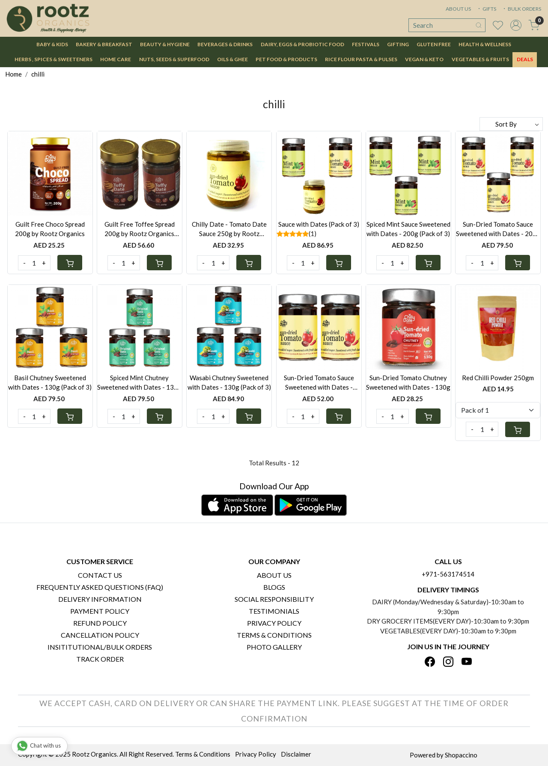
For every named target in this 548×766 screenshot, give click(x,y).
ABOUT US (458, 9)
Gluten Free (434, 44)
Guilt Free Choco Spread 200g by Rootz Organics (50, 229)
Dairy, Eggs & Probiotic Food (302, 44)
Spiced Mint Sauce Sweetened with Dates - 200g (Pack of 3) (408, 229)
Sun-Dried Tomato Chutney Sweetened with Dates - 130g (408, 382)
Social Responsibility (274, 599)
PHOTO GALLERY (274, 647)
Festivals (365, 44)
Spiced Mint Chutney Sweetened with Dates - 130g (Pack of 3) (139, 383)
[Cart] (69, 262)
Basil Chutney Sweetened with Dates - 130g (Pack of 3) (50, 382)
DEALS (525, 59)
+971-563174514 (448, 574)
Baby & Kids (52, 44)
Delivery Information (100, 599)
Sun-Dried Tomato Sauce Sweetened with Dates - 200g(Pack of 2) (319, 383)
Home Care (115, 59)
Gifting (398, 44)
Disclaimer (296, 754)
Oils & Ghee (232, 59)
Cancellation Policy (100, 635)
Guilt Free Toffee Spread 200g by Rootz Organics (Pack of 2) (139, 229)
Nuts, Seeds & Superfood (174, 59)
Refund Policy (100, 623)
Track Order (100, 659)
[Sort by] (511, 124)
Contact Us (100, 575)
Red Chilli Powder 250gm (498, 378)
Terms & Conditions (274, 635)
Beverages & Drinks (225, 44)
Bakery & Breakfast (104, 44)
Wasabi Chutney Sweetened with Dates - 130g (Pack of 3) (229, 382)
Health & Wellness (485, 44)
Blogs (274, 587)
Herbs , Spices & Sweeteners (53, 59)
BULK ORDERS (521, 9)
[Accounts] (516, 25)
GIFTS (486, 9)
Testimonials (274, 611)
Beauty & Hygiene (165, 44)
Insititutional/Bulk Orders (100, 647)
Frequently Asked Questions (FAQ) (99, 587)
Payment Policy (99, 611)
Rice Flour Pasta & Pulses (361, 59)
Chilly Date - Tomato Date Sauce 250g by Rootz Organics (229, 229)
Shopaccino (461, 755)
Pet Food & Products (286, 59)
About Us (274, 575)
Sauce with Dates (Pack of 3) (318, 224)
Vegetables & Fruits (480, 59)
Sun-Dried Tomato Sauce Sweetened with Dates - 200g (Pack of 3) (498, 229)
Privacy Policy (274, 623)
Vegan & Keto (424, 59)
